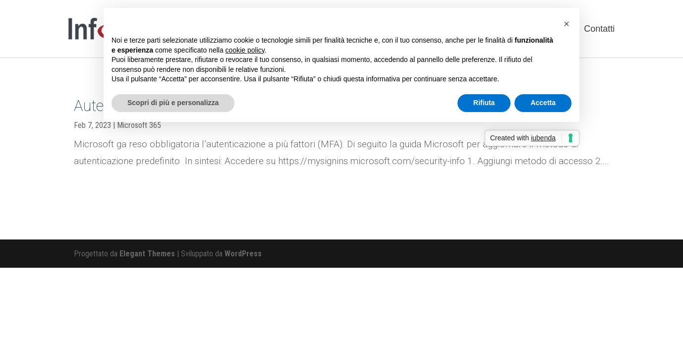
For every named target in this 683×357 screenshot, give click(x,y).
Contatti (599, 29)
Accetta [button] (543, 103)
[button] (566, 24)
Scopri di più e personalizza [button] (173, 103)
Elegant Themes (147, 253)
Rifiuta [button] (484, 103)
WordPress (243, 253)
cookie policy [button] (245, 50)
